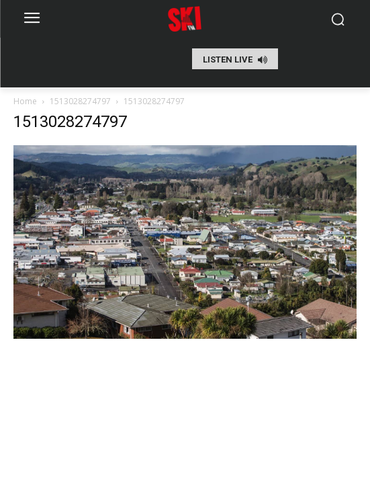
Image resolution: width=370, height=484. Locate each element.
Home (25, 101)
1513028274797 (80, 101)
